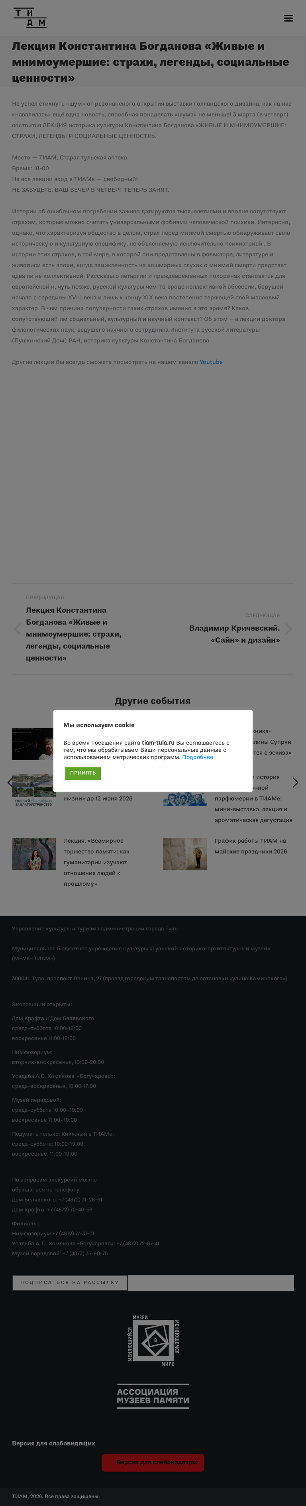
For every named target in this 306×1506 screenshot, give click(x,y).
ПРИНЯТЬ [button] (83, 773)
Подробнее (197, 757)
